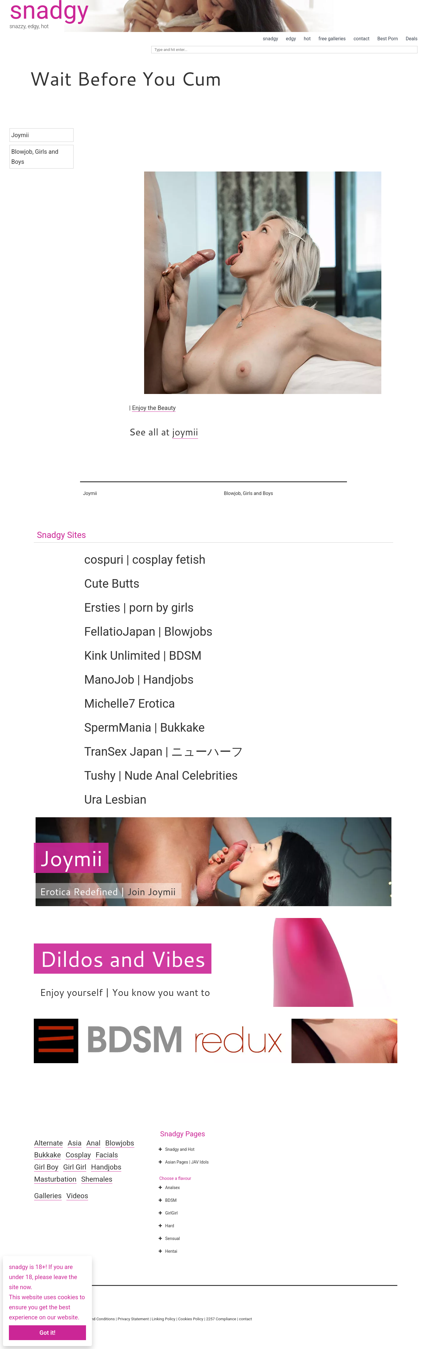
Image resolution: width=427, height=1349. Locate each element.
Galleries (48, 1196)
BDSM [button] (166, 1200)
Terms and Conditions (96, 1319)
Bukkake (47, 1155)
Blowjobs (119, 1143)
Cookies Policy (190, 1319)
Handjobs (106, 1167)
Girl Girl (74, 1167)
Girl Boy (46, 1167)
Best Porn (387, 38)
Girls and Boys (258, 493)
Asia (75, 1143)
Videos (77, 1196)
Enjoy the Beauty (154, 407)
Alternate (48, 1143)
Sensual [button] (168, 1238)
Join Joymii (151, 891)
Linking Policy (164, 1319)
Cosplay (78, 1155)
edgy (291, 38)
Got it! (47, 1332)
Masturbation (55, 1179)
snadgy (270, 38)
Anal (93, 1143)
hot (307, 38)
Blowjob (21, 151)
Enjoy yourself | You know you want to (125, 992)
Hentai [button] (167, 1251)
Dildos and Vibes (122, 958)
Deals (412, 38)
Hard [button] (165, 1226)
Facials (106, 1155)
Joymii (20, 135)
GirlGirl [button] (167, 1213)
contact (361, 38)
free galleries (332, 38)
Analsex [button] (168, 1188)
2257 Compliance (221, 1319)
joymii (185, 431)
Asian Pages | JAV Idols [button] (183, 1162)
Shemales (96, 1179)
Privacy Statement (133, 1319)
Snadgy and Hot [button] (176, 1149)
